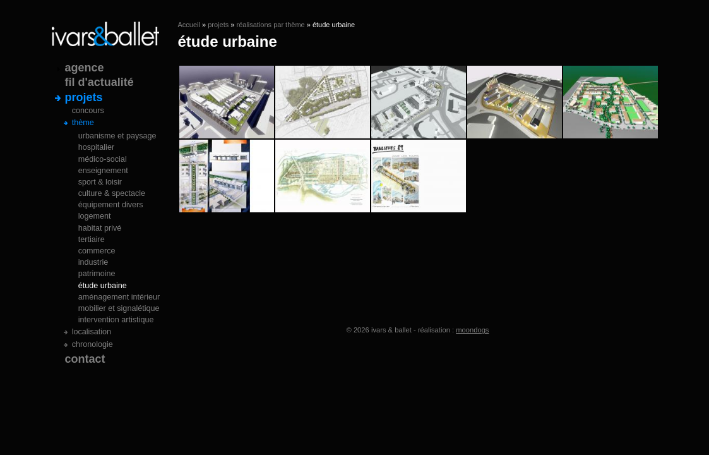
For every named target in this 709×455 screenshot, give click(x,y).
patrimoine (97, 273)
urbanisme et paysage (117, 135)
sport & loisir (100, 182)
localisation (91, 331)
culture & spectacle (111, 193)
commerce (97, 250)
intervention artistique (116, 319)
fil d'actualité (99, 82)
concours (88, 110)
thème (83, 122)
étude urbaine (102, 285)
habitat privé (100, 228)
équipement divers (110, 204)
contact (85, 359)
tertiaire (91, 239)
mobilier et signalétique (119, 308)
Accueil (189, 24)
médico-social (102, 159)
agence (84, 67)
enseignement (103, 170)
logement (94, 216)
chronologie (92, 344)
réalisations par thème (270, 24)
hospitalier (96, 147)
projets (218, 24)
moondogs (472, 330)
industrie (93, 262)
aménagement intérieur (119, 297)
